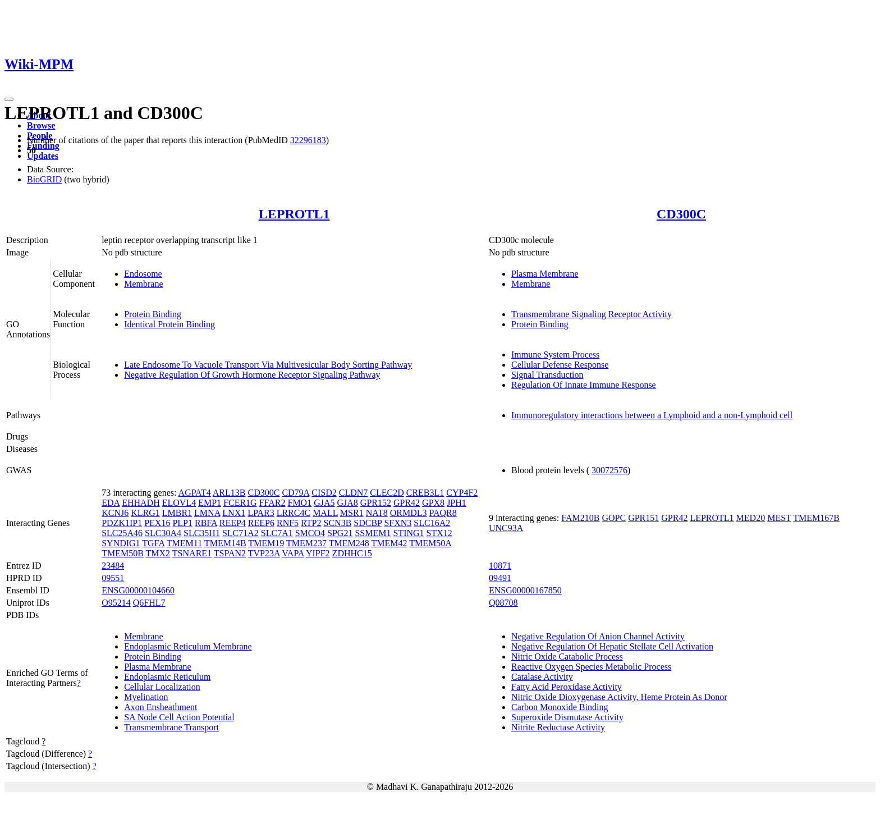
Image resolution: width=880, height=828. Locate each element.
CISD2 (323, 492)
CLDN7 (353, 492)
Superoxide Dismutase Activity (567, 717)
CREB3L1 (425, 492)
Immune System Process (555, 354)
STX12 (439, 533)
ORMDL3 (408, 513)
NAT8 (377, 513)
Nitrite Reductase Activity (558, 727)
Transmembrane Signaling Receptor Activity (591, 314)
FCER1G (240, 502)
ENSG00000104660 (138, 590)
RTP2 (311, 523)
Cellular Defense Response (559, 364)
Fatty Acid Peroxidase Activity (566, 687)
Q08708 (503, 602)
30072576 (609, 470)
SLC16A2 (432, 523)
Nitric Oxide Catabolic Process (567, 656)
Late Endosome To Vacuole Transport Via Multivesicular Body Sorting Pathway (268, 364)
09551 (113, 578)
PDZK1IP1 (122, 523)
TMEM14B (225, 543)
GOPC (614, 518)
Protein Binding (152, 314)
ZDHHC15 (352, 553)
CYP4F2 (462, 492)
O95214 (116, 602)
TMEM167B (816, 518)
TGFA (153, 543)
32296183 (308, 140)
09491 (500, 578)
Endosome (143, 273)
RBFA (206, 523)
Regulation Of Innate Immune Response (583, 385)
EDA (111, 502)
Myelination (146, 697)
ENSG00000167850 (525, 590)
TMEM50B (123, 553)
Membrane (143, 284)
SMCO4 (310, 533)
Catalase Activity (542, 676)
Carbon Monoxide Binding (559, 707)
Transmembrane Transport (171, 727)
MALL (325, 513)
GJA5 (324, 502)
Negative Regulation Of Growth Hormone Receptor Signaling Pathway (252, 374)
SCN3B (338, 523)
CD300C (681, 214)
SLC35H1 (202, 533)
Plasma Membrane (545, 273)
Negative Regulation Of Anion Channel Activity (598, 636)
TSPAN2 (230, 553)
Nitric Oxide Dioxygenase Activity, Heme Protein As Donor (619, 697)
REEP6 (261, 523)
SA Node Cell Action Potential (179, 717)
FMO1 (299, 502)
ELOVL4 (179, 502)
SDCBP (368, 523)
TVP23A (264, 553)
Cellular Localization (162, 687)
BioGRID (44, 179)
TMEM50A (430, 543)
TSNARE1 (192, 553)
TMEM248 (349, 543)
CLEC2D (387, 492)
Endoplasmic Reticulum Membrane (188, 646)
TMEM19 (266, 543)
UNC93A (506, 528)
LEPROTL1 (294, 214)
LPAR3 (260, 513)
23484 (113, 565)
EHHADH (141, 502)
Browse (41, 125)
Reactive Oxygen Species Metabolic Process (591, 666)
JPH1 (456, 502)
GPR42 (406, 502)
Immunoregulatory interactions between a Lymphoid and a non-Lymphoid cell (651, 415)
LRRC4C (293, 513)
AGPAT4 (194, 492)
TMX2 (158, 553)
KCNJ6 (115, 513)
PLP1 (182, 523)
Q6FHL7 (149, 602)
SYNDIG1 (121, 543)
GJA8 (347, 502)
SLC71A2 (240, 533)
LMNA (207, 513)
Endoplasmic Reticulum (167, 676)
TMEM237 (306, 543)
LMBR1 (177, 513)
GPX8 (433, 502)
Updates (42, 156)
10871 (500, 565)
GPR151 (643, 518)
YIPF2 (318, 553)
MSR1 (352, 513)
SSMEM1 (373, 533)
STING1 (408, 533)
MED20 (751, 518)
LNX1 (233, 513)
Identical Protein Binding (169, 324)
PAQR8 (443, 513)
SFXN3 (397, 523)
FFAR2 (272, 502)
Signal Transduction (547, 374)
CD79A (295, 492)
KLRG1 (145, 513)
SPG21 (339, 533)
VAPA (293, 553)
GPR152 (375, 502)
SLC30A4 (163, 533)
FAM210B (580, 518)
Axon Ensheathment (160, 707)
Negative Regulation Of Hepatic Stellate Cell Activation (612, 646)
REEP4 (232, 523)
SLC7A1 (277, 533)
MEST (779, 518)
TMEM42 (389, 543)
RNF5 (288, 523)
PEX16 (157, 523)
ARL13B (229, 492)
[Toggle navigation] (8, 99)
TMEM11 (184, 543)
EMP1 (209, 502)
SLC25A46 (122, 533)
